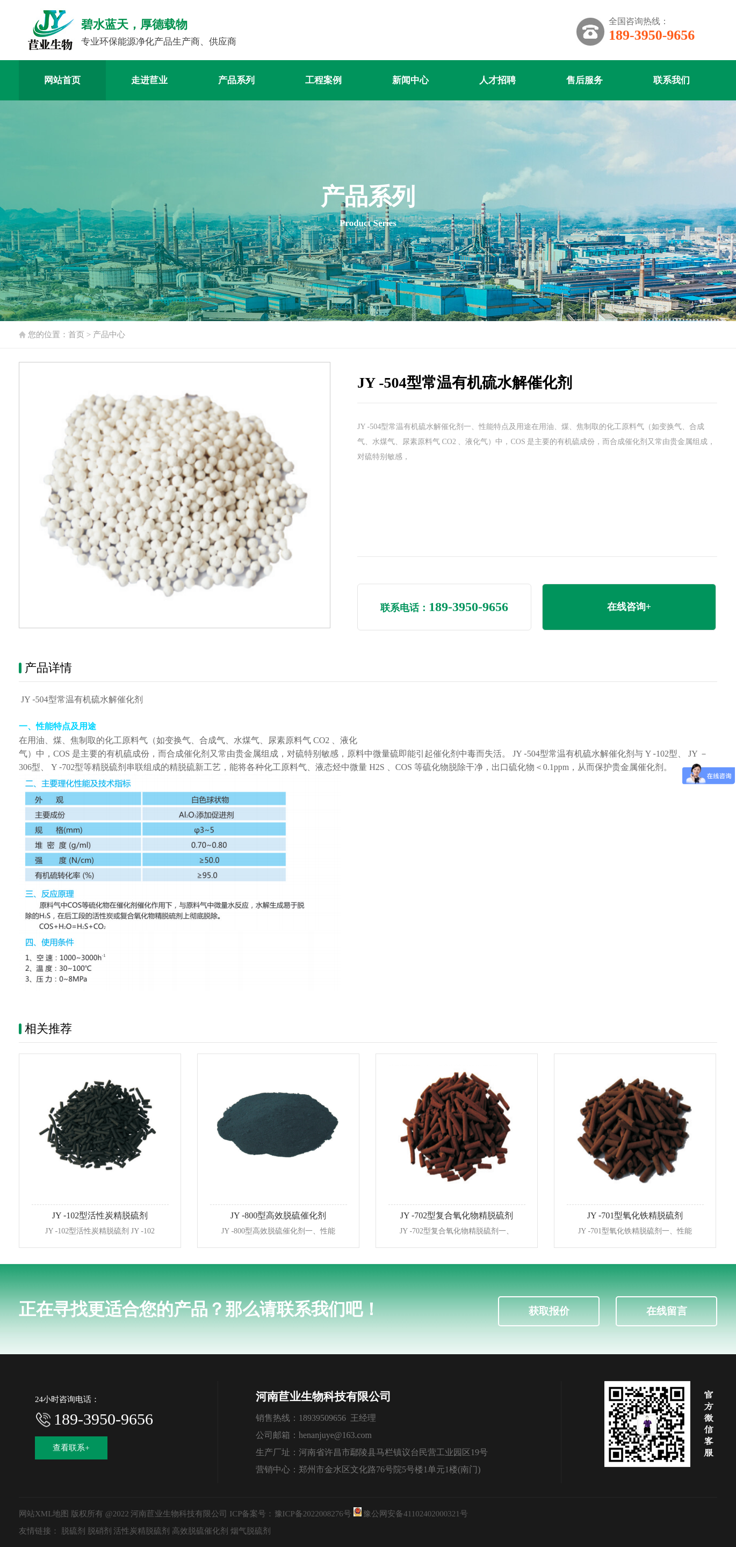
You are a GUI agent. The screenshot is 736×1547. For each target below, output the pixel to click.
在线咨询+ (629, 606)
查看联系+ (71, 1447)
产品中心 (109, 334)
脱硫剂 (73, 1531)
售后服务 (584, 80)
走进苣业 (149, 80)
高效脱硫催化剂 (200, 1531)
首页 (76, 334)
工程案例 (323, 80)
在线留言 (666, 1311)
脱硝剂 (100, 1531)
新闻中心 (410, 80)
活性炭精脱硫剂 (141, 1531)
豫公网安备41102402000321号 (410, 1513)
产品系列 (236, 80)
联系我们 (671, 80)
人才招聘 (497, 80)
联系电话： (444, 607)
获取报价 (549, 1311)
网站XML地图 (44, 1513)
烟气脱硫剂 (250, 1531)
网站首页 (62, 80)
